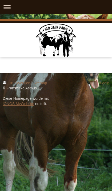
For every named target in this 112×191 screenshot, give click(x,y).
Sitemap (40, 83)
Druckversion (17, 83)
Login (104, 83)
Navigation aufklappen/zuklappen (56, 7)
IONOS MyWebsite (18, 104)
